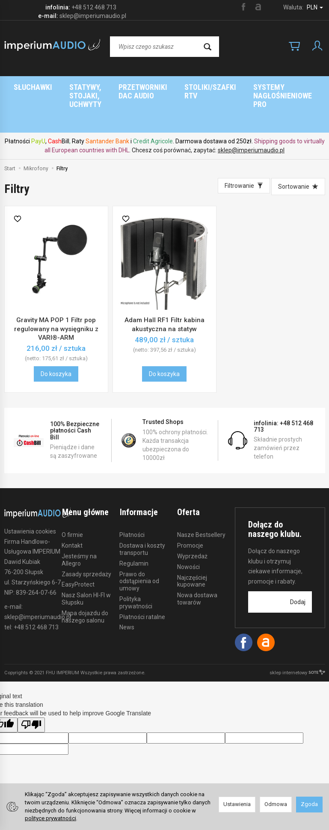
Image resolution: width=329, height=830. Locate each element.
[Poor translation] (31, 690)
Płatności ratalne (142, 582)
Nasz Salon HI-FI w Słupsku (86, 564)
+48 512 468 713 (93, 7)
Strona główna (145, 87)
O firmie (72, 500)
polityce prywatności (50, 818)
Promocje (190, 511)
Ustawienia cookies (30, 497)
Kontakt (72, 511)
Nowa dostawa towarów (197, 564)
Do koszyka (56, 339)
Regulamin (133, 528)
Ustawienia (237, 804)
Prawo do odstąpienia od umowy (139, 546)
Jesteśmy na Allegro (79, 525)
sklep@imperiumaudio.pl (251, 116)
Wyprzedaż (192, 521)
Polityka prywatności (135, 568)
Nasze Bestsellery (201, 500)
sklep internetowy (297, 638)
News (126, 593)
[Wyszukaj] (207, 46)
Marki (201, 87)
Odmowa (275, 804)
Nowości (188, 532)
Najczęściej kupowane (192, 547)
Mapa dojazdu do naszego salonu (85, 582)
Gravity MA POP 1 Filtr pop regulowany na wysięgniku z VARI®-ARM (56, 294)
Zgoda (309, 804)
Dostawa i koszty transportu (142, 515)
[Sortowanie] (298, 152)
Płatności (132, 500)
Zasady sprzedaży (86, 539)
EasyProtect (78, 550)
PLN (315, 7)
